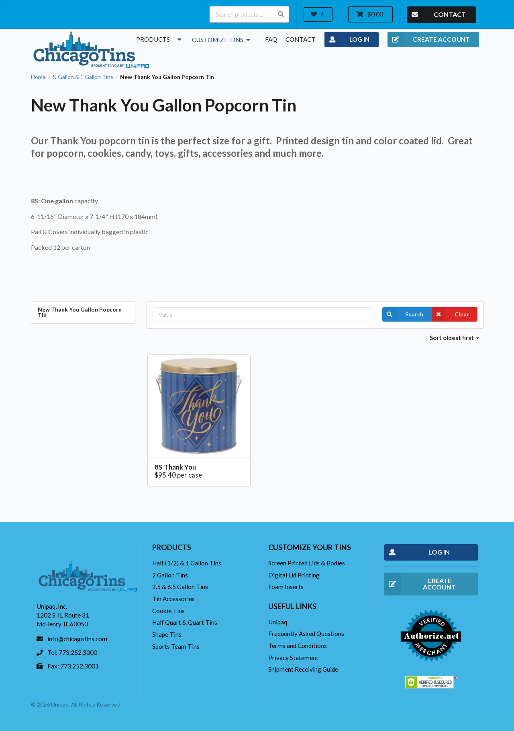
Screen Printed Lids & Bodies (306, 563)
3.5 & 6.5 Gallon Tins (180, 586)
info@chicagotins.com (77, 638)
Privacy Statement (293, 657)
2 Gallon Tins (170, 575)
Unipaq (277, 622)
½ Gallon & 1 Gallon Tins (83, 77)
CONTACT (436, 14)
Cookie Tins (168, 610)
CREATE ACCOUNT (429, 40)
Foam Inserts (286, 586)
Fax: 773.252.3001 (73, 666)
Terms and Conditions (297, 645)
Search (402, 314)
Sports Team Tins (176, 646)
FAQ (271, 39)
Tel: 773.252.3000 (72, 652)
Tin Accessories (173, 598)
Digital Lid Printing (294, 575)
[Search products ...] (249, 14)
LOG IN (347, 40)
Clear (450, 314)
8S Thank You (175, 467)
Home (38, 77)
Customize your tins (309, 547)
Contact (301, 39)
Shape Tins (167, 634)
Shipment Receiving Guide (303, 669)
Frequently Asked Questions (306, 633)
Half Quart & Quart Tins (184, 622)
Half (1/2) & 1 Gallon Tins (186, 563)
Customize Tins (222, 39)
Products (160, 39)
